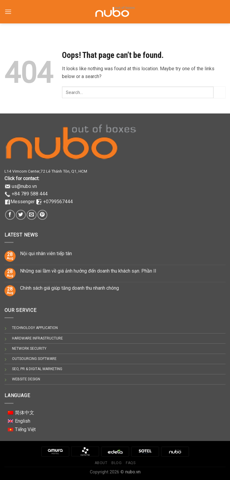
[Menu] (8, 9)
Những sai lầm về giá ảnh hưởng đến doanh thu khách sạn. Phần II (88, 271)
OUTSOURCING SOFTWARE (34, 359)
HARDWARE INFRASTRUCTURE (37, 338)
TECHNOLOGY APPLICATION (35, 328)
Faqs (130, 463)
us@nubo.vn (24, 186)
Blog (116, 463)
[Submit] (220, 92)
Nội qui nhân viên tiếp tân (46, 253)
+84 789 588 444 (30, 194)
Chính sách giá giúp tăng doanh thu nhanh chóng (69, 288)
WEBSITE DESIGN (26, 379)
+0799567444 (58, 201)
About (101, 463)
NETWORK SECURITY (29, 348)
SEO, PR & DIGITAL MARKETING (37, 369)
